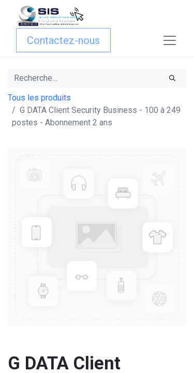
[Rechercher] (172, 78)
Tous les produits (39, 98)
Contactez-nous (63, 40)
